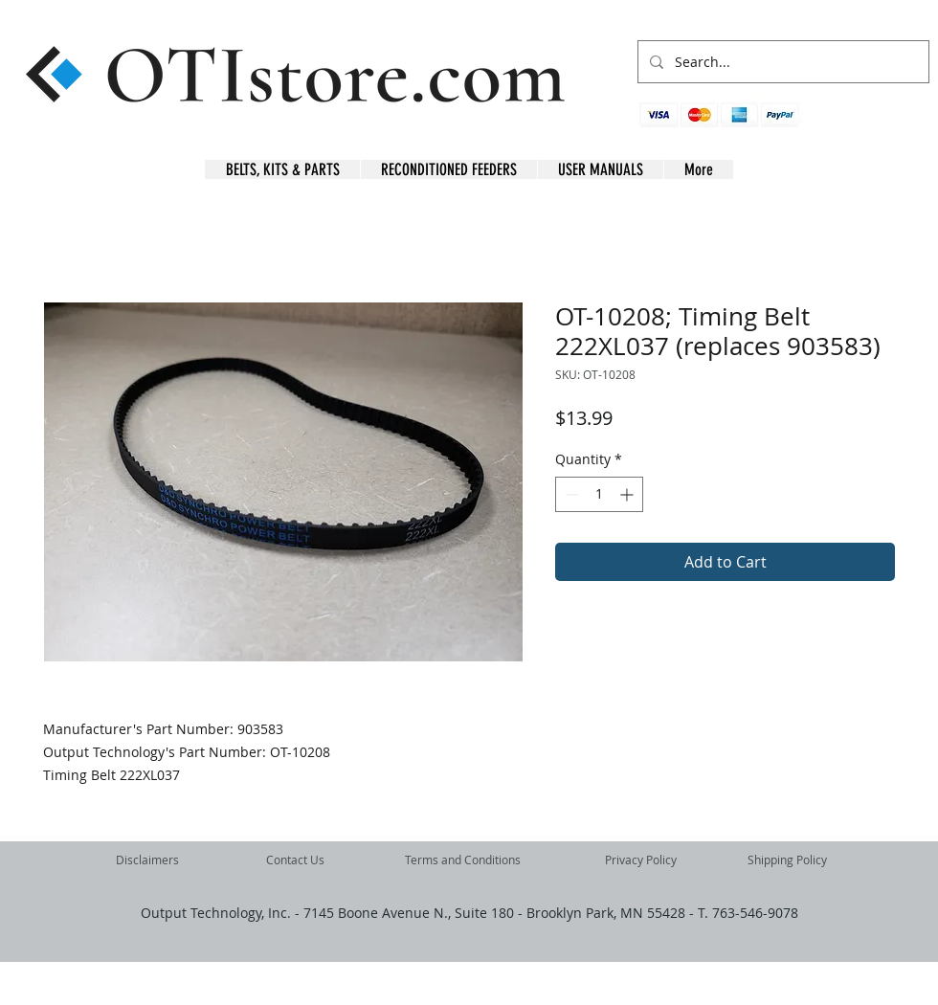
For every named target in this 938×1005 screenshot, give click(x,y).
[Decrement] (570, 494)
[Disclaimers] (147, 860)
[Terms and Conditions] (463, 860)
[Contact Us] (295, 860)
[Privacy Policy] (641, 860)
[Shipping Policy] (786, 860)
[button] (898, 125)
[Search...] (781, 61)
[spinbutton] (599, 494)
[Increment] (628, 494)
